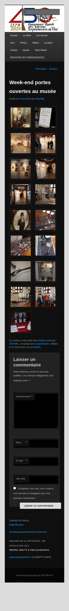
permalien (35, 347)
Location (48, 43)
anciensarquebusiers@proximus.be (28, 532)
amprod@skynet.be (19, 557)
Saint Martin (41, 50)
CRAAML (40, 99)
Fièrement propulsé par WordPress (34, 575)
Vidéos (35, 43)
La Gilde (27, 35)
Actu (12, 43)
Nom (21, 442)
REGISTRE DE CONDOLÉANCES (27, 57)
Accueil (13, 35)
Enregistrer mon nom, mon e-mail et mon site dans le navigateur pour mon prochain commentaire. (33, 493)
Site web (20, 478)
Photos (23, 43)
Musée (26, 50)
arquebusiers (43, 344)
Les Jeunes (41, 35)
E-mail (21, 460)
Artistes (13, 50)
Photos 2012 (45, 340)
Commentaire (24, 396)
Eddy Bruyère (16, 525)
